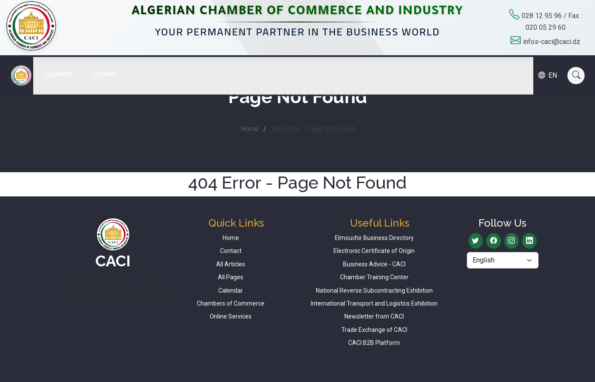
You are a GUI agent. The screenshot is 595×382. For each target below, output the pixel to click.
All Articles (230, 264)
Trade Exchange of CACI (374, 329)
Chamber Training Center (374, 277)
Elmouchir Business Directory (374, 237)
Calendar (66, 67)
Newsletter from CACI (374, 316)
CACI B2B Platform (374, 342)
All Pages (230, 277)
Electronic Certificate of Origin (374, 250)
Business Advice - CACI (374, 264)
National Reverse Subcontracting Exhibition (374, 290)
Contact (111, 67)
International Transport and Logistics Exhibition (374, 303)
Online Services (231, 316)
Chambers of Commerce (230, 303)
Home (250, 129)
